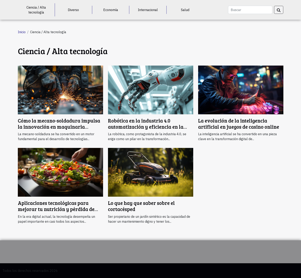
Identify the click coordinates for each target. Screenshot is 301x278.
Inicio (22, 32)
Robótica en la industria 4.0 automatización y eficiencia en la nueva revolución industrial (145, 126)
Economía (110, 10)
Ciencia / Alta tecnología (36, 9)
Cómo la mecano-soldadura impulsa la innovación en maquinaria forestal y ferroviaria (59, 126)
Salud (185, 10)
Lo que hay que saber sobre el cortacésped (141, 206)
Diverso (73, 10)
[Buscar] (250, 10)
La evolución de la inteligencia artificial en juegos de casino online (238, 123)
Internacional (148, 10)
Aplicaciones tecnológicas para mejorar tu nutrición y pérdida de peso (56, 209)
